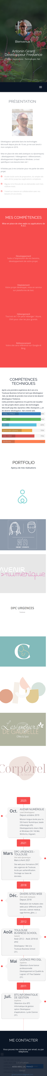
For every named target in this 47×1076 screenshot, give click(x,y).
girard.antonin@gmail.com (21, 1074)
